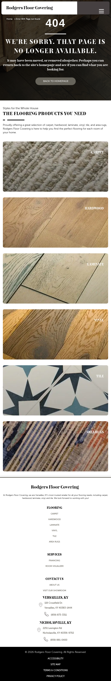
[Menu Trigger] (101, 11)
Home (9, 19)
